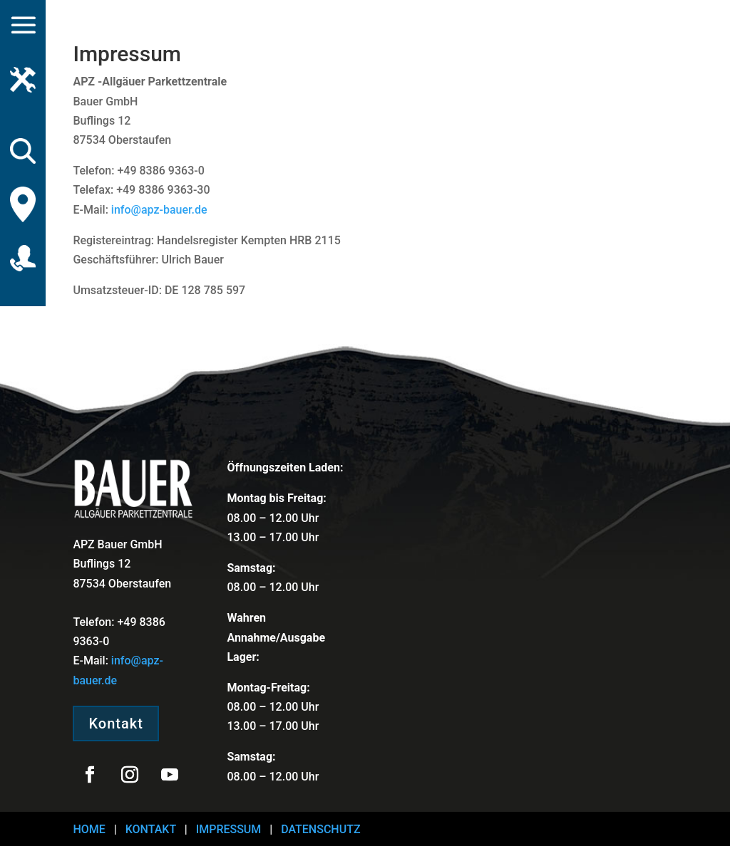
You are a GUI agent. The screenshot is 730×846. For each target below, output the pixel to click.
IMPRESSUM (229, 829)
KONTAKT (150, 829)
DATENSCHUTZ (320, 829)
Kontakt (115, 723)
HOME (89, 829)
